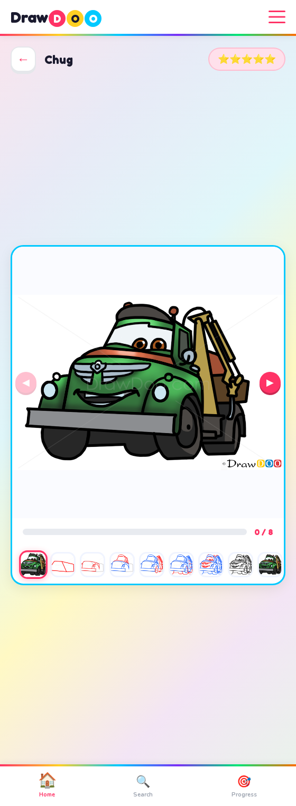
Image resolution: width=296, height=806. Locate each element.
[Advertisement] (148, 158)
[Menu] (277, 17)
